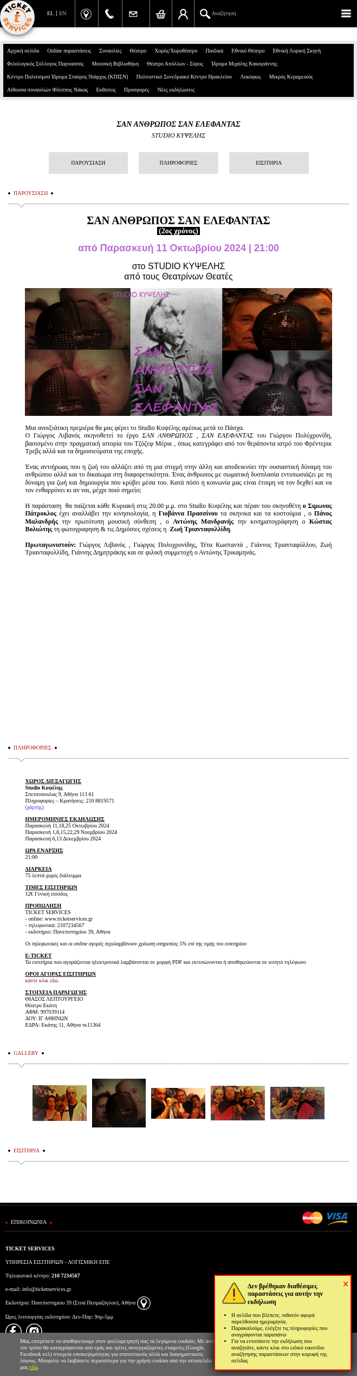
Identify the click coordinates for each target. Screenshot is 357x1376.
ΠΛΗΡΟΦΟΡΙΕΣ (179, 163)
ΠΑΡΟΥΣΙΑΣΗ (88, 163)
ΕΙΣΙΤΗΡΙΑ (269, 163)
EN (62, 13)
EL (50, 13)
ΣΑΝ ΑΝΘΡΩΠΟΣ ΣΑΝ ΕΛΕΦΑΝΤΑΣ (178, 124)
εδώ (33, 1367)
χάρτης (34, 807)
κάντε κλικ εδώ (41, 980)
